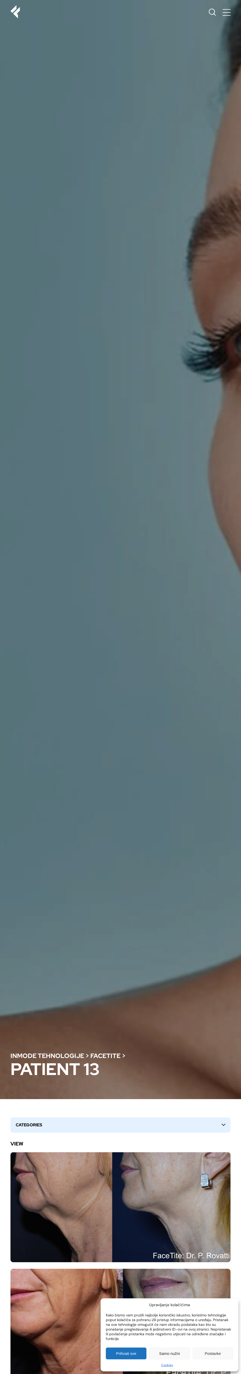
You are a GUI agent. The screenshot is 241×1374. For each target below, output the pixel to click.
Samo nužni (169, 1353)
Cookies (167, 1365)
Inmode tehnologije (47, 1056)
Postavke (213, 1353)
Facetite (105, 1056)
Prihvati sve (126, 1353)
